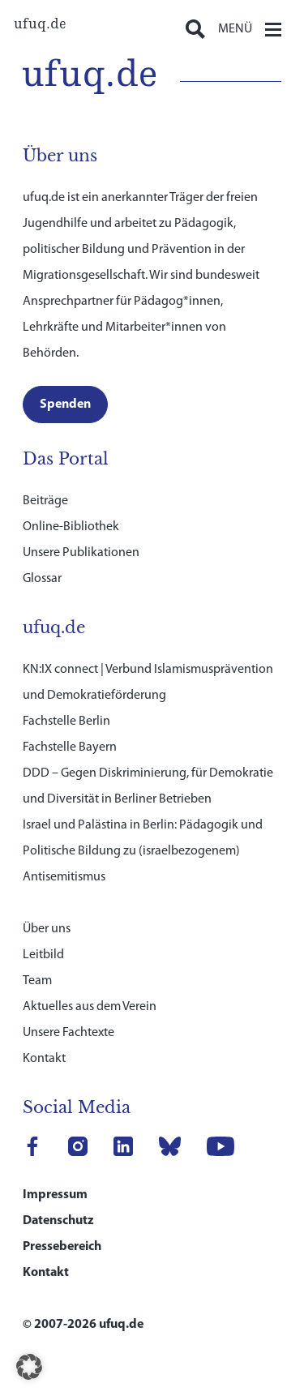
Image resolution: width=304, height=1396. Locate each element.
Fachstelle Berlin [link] (66, 721)
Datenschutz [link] (58, 1220)
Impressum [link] (55, 1194)
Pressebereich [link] (62, 1246)
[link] (40, 24)
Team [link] (37, 980)
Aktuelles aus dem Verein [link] (89, 1006)
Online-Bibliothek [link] (71, 526)
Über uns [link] (47, 929)
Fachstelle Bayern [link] (70, 747)
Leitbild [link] (43, 955)
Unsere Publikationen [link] (81, 552)
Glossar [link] (42, 578)
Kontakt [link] (44, 1058)
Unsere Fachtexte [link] (68, 1032)
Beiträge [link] (45, 501)
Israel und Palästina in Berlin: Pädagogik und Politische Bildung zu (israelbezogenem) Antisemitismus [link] (143, 851)
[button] (29, 1367)
